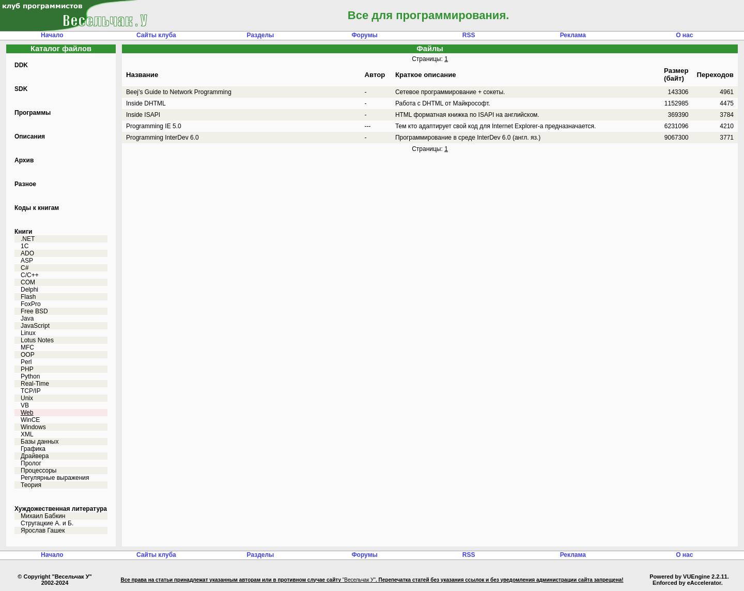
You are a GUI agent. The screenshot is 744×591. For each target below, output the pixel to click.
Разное (25, 184)
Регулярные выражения (55, 477)
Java (27, 318)
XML (27, 434)
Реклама (573, 35)
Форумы (364, 35)
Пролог (31, 463)
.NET (28, 239)
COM (28, 282)
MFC (27, 347)
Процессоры (39, 470)
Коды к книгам (36, 207)
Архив (24, 160)
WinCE (30, 419)
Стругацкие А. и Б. (47, 523)
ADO (27, 253)
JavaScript (35, 325)
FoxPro (31, 304)
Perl (26, 362)
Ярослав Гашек (43, 530)
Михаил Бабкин (43, 516)
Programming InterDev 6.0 (162, 137)
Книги (23, 231)
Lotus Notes (37, 340)
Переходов (715, 75)
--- (367, 126)
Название (142, 75)
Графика (33, 448)
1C (24, 246)
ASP (27, 260)
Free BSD (34, 311)
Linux (28, 333)
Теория (31, 485)
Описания (29, 136)
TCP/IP (31, 391)
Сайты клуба (156, 35)
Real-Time (35, 383)
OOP (28, 354)
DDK (21, 65)
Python (30, 376)
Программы (32, 112)
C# (24, 267)
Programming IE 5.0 (153, 126)
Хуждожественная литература (60, 508)
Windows (33, 427)
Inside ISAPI (143, 114)
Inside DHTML (146, 103)
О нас (684, 35)
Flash (28, 296)
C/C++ (30, 275)
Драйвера (35, 456)
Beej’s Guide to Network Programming (178, 92)
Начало (52, 35)
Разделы (260, 35)
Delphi (29, 289)
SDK (20, 89)
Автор (374, 75)
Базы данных (39, 441)
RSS (468, 35)
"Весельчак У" (359, 580)
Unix (27, 398)
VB (25, 405)
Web (27, 412)
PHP (27, 369)
